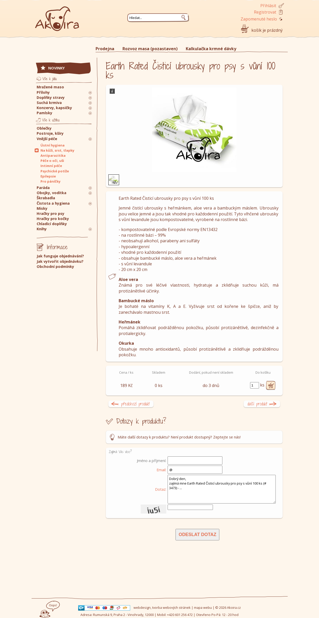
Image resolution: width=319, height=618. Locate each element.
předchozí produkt (135, 404)
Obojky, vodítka (51, 192)
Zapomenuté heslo (259, 19)
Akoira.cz (234, 607)
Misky (42, 208)
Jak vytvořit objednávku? (60, 261)
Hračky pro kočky (53, 218)
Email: (161, 469)
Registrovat (265, 12)
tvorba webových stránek (171, 607)
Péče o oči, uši (52, 160)
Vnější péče (47, 138)
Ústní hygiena (52, 145)
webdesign (142, 607)
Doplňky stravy (51, 97)
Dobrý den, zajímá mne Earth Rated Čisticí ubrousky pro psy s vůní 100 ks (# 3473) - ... (222, 489)
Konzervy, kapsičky (54, 107)
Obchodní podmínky (55, 266)
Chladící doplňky (52, 223)
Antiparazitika (53, 155)
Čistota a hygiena (53, 203)
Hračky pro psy (50, 213)
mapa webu (203, 607)
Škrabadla (46, 197)
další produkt (257, 404)
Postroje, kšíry (50, 133)
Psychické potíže (54, 171)
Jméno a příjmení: (151, 460)
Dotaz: (160, 489)
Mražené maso (50, 87)
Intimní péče (51, 165)
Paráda (43, 187)
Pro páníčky (50, 181)
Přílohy (43, 92)
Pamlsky (44, 112)
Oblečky (44, 128)
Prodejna (105, 48)
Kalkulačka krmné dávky (211, 48)
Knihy (42, 228)
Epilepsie (48, 176)
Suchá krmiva (49, 102)
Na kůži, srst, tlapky (57, 150)
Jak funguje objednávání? (60, 256)
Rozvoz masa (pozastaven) (150, 48)
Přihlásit (268, 5)
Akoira (57, 16)
